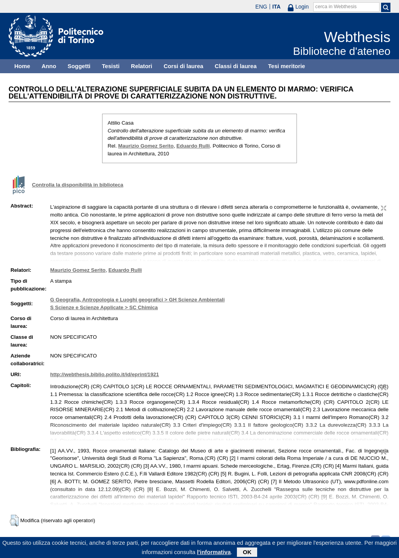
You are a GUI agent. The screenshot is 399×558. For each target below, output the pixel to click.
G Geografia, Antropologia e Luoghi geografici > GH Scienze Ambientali (137, 300)
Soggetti (78, 66)
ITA (276, 6)
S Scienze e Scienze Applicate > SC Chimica (104, 307)
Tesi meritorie (286, 66)
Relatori (141, 66)
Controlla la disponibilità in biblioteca (77, 185)
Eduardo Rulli (193, 146)
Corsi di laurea (183, 66)
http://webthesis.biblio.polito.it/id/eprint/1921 (104, 374)
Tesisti (110, 66)
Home (22, 66)
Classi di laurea (236, 66)
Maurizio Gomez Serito (145, 146)
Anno (49, 66)
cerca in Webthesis (336, 6)
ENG (261, 6)
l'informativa (214, 554)
